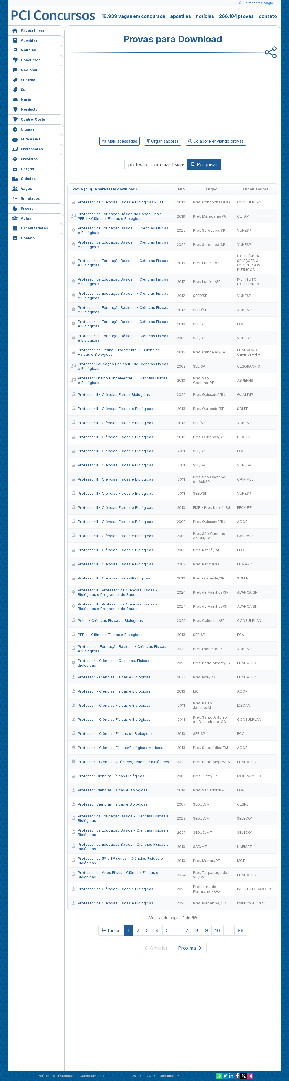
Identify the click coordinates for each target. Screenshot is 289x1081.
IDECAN (243, 705)
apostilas (180, 16)
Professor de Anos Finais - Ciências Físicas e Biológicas (114, 874)
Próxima (189, 948)
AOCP (242, 521)
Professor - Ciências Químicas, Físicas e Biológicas (120, 761)
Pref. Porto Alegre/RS (211, 663)
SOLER (242, 408)
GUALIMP (245, 394)
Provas (22, 207)
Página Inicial (28, 29)
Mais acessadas (119, 141)
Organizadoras (30, 227)
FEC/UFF (244, 507)
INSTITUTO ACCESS (254, 889)
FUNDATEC (246, 663)
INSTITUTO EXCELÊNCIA (248, 281)
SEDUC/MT (202, 804)
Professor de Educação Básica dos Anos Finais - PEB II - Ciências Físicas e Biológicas (118, 216)
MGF (241, 860)
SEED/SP (200, 295)
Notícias (24, 49)
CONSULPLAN (249, 202)
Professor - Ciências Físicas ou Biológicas (112, 733)
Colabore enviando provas (216, 141)
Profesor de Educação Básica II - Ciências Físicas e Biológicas (118, 648)
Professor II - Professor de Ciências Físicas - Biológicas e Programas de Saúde (114, 592)
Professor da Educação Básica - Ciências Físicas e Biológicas (120, 818)
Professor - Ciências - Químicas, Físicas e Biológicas (112, 662)
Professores (27, 148)
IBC (196, 691)
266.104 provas (236, 16)
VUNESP (244, 230)
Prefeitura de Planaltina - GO (206, 888)
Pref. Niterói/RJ (206, 550)
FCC (241, 324)
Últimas (23, 128)
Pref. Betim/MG (206, 564)
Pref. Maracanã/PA (209, 216)
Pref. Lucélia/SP (207, 263)
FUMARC (244, 564)
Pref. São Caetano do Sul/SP (209, 479)
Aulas (21, 217)
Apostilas (25, 39)
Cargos (23, 168)
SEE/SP (199, 324)
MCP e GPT (26, 138)
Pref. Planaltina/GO (209, 903)
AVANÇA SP (247, 592)
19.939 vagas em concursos (133, 16)
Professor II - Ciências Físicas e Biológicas (112, 408)
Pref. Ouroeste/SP (208, 408)
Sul (19, 89)
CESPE (242, 804)
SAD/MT (200, 846)
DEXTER (244, 437)
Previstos (25, 158)
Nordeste (25, 108)
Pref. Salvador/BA (208, 790)
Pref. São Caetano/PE (203, 380)
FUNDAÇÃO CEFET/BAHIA (248, 352)
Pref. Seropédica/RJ (210, 747)
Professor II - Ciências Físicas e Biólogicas (112, 521)
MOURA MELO (249, 776)
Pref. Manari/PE (206, 860)
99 (241, 930)
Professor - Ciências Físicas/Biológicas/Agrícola (117, 747)
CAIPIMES (245, 479)
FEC (240, 550)
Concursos (26, 59)
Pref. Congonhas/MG (211, 202)
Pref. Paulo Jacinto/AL (202, 705)
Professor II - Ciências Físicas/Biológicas (110, 578)
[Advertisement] (126, 93)
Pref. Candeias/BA (209, 352)
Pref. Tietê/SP (205, 776)
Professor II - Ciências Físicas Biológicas (110, 394)
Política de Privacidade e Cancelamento (71, 1076)
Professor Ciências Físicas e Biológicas (109, 790)
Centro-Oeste (28, 118)
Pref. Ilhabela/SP (207, 648)
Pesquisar (204, 164)
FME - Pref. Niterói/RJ (211, 507)
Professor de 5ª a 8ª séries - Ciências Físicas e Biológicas (117, 860)
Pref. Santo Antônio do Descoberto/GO (210, 719)
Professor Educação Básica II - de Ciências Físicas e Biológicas (119, 366)
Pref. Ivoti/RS (204, 677)
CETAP (243, 216)
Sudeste (23, 79)
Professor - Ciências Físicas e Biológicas (110, 677)
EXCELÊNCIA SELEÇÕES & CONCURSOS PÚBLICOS (248, 263)
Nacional (24, 69)
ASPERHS (245, 380)
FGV (240, 634)
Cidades (24, 178)
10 (217, 930)
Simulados (26, 198)
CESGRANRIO (248, 366)
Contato (23, 237)
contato (268, 16)
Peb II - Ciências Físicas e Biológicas (107, 620)
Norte (21, 99)
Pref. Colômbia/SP (209, 620)
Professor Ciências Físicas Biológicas (107, 776)
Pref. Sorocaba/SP (209, 230)
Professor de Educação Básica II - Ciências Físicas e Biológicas (119, 230)
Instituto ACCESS (252, 903)
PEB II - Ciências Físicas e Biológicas (107, 634)
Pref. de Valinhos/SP (211, 592)
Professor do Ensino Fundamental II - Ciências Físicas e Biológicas (115, 352)
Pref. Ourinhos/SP (208, 437)
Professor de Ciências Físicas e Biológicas (112, 889)
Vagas (22, 188)
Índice (111, 930)
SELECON (245, 818)
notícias (205, 16)
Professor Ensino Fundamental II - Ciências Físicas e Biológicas (119, 380)
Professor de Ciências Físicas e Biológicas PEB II (117, 202)
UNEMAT (244, 846)
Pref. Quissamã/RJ (209, 394)
